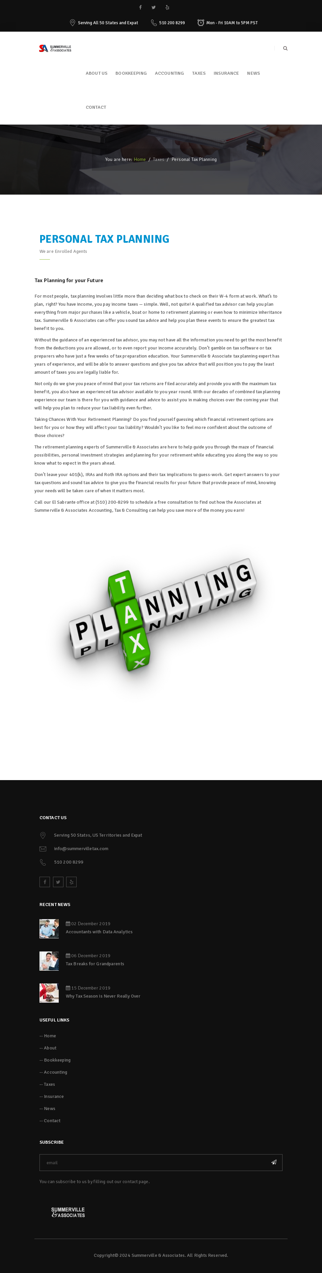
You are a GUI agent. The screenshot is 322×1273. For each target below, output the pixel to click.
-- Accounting (53, 1072)
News (253, 73)
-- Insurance (51, 1096)
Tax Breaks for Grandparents (95, 964)
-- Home (47, 1036)
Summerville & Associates (158, 1255)
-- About (47, 1048)
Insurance (226, 73)
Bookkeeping (131, 73)
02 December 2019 (88, 924)
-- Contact (49, 1121)
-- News (47, 1108)
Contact (96, 107)
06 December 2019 (88, 956)
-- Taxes (47, 1084)
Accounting (169, 73)
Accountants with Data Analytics (99, 932)
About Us (96, 73)
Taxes (199, 73)
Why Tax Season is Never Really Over (103, 996)
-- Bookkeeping (55, 1060)
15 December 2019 (88, 988)
